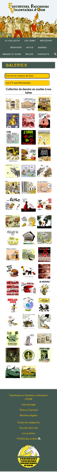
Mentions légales (28, 415)
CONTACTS (43, 54)
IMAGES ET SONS (12, 54)
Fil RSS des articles (28, 439)
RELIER (29, 54)
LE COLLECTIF (12, 41)
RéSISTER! (16, 48)
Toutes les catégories (28, 422)
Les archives (28, 433)
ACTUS (30, 48)
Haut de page (28, 404)
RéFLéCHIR (46, 41)
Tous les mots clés (28, 428)
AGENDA (42, 48)
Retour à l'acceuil (29, 410)
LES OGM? (30, 41)
